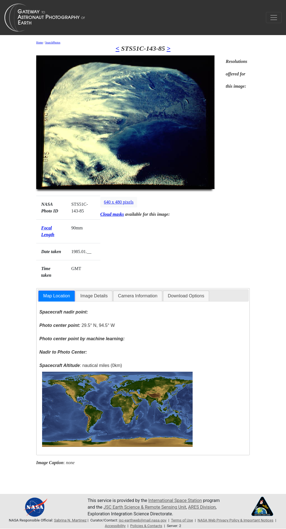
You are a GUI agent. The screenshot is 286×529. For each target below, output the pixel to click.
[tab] (56, 296)
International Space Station (175, 500)
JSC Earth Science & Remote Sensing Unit (144, 507)
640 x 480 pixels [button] (119, 202)
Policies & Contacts (146, 526)
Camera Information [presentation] (137, 295)
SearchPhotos (52, 42)
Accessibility (115, 526)
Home (39, 42)
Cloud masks (112, 214)
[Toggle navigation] (274, 17)
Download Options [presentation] (186, 295)
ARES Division (202, 507)
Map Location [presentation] (56, 295)
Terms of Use (182, 520)
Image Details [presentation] (94, 295)
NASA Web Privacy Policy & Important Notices (235, 520)
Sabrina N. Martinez (70, 520)
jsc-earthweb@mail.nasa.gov (142, 520)
